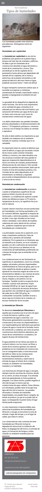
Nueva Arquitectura (21, 8)
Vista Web (34, 486)
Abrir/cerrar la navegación (21, 3)
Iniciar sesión (33, 484)
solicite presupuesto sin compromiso (21, 473)
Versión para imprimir (13, 484)
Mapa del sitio (10, 486)
